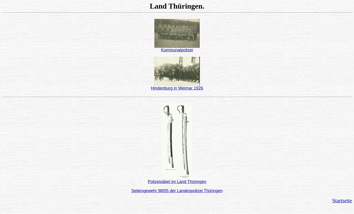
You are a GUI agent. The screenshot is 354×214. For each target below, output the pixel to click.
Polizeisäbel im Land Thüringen (177, 181)
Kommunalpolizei (177, 50)
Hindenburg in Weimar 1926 (177, 88)
